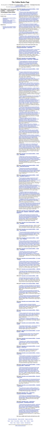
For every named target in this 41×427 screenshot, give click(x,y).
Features (18, 422)
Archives (22, 422)
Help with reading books (12, 419)
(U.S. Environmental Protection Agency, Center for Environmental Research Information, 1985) (29, 233)
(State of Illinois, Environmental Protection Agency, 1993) (29, 326)
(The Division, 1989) (29, 318)
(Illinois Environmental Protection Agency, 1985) (29, 305)
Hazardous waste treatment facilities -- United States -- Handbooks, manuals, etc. (28, 175)
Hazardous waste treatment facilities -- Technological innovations (9, 22)
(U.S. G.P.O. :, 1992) (29, 242)
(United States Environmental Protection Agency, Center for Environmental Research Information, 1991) (29, 158)
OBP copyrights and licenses (20, 425)
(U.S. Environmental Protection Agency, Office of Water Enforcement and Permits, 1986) (29, 130)
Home (9, 420)
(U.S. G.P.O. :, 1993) (29, 358)
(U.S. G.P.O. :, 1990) (29, 100)
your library (9, 14)
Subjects (28, 420)
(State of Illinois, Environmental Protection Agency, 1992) (29, 334)
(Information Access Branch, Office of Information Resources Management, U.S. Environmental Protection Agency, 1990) (29, 253)
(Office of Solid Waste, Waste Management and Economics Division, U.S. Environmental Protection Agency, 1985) (29, 186)
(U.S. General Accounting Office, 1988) (29, 83)
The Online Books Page (20, 2)
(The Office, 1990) (28, 342)
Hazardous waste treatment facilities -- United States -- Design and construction (28, 166)
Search (12, 420)
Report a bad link (21, 419)
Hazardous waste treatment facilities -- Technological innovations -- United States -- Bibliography (27, 59)
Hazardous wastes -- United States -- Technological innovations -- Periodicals (26, 393)
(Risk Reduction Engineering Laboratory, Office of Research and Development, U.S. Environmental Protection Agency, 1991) (29, 406)
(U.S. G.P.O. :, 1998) (29, 370)
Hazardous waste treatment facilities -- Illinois (30, 283)
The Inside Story (28, 422)
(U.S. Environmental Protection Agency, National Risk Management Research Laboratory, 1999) (29, 380)
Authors (21, 420)
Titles (25, 420)
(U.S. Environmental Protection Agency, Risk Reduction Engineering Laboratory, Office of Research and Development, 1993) (29, 37)
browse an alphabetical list (15, 6)
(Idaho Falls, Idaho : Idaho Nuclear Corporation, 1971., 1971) (29, 278)
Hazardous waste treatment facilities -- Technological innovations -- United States (9, 27)
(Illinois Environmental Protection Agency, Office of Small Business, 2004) (29, 286)
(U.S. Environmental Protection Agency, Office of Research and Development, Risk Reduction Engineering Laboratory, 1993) (29, 136)
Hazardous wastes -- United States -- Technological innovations (9, 20)
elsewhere (14, 14)
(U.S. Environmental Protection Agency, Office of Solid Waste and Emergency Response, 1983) (29, 179)
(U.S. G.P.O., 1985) (29, 51)
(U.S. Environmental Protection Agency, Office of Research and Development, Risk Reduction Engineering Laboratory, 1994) (29, 19)
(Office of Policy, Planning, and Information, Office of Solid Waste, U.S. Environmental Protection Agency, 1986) (29, 145)
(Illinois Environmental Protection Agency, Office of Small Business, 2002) (29, 291)
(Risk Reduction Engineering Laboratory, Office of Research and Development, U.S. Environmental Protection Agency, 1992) (29, 125)
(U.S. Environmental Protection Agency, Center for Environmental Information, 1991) (29, 72)
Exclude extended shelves (20, 5)
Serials (32, 420)
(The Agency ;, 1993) (28, 225)
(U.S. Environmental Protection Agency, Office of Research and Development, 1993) (29, 78)
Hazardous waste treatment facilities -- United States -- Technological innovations (28, 9)
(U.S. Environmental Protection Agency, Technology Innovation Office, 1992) (28, 63)
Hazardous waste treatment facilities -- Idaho (30, 275)
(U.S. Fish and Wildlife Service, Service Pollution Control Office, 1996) (29, 199)
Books (11, 422)
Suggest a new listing (29, 419)
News (15, 422)
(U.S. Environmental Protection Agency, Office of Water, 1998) (29, 388)
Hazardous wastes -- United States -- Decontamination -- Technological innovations (26, 402)
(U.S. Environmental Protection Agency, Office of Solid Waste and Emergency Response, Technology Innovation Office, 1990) (29, 396)
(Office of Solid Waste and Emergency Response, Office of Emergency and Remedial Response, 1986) (29, 88)
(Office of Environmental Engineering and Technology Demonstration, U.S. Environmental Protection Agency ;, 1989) (29, 193)
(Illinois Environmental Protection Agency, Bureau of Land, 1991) (29, 314)
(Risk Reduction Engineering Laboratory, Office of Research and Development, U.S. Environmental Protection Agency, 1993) (28, 13)
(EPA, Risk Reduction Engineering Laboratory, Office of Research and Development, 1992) (29, 32)
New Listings (16, 420)
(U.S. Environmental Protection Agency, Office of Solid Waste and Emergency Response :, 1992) (29, 25)
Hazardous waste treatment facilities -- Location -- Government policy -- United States (28, 365)
